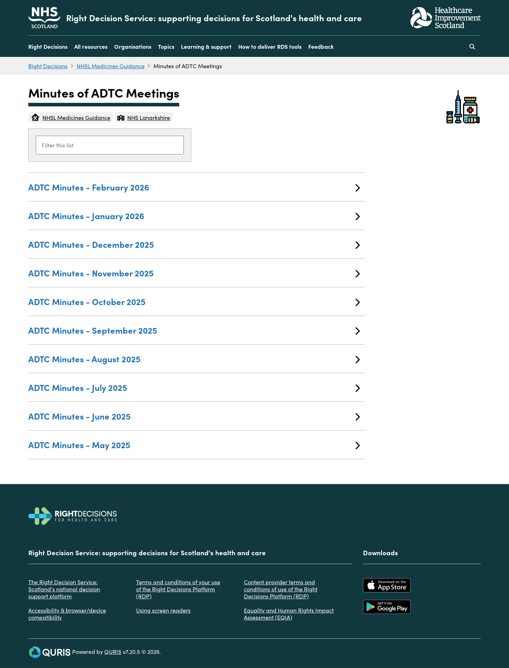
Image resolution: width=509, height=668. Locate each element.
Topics (166, 46)
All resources (90, 46)
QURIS (112, 651)
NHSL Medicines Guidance (111, 66)
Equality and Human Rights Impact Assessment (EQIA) (289, 614)
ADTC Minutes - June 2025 (194, 416)
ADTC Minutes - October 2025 (194, 301)
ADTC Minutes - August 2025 (194, 358)
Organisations (132, 46)
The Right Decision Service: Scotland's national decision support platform (64, 588)
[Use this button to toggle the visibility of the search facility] (472, 46)
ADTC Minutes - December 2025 (194, 244)
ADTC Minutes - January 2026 (194, 215)
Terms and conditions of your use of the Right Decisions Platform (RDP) (178, 588)
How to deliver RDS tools (270, 46)
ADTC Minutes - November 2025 (194, 273)
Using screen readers (163, 610)
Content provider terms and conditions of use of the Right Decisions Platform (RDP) (280, 588)
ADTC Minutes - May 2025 (194, 444)
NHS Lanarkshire (143, 117)
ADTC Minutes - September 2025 (194, 330)
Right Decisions (48, 46)
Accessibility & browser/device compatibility (67, 614)
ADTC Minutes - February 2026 (194, 187)
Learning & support (206, 46)
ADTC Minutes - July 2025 (194, 387)
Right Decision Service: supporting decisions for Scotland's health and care (214, 17)
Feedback (321, 46)
